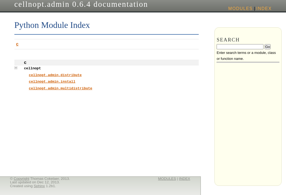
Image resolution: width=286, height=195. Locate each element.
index (264, 8)
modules (240, 8)
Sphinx (39, 186)
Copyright (22, 179)
